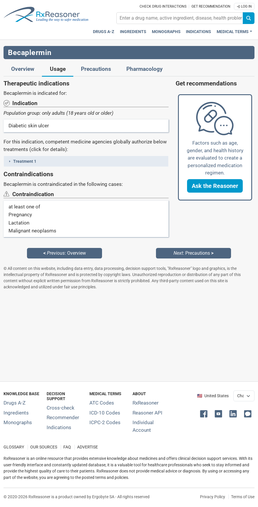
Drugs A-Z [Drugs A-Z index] (103, 31)
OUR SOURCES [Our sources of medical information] (43, 447)
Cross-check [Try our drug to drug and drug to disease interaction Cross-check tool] (60, 408)
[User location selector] (243, 395)
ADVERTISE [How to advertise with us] (87, 447)
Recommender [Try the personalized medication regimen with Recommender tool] (63, 417)
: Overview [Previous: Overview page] (64, 253)
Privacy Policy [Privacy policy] (212, 496)
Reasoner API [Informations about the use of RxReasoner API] (147, 413)
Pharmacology (144, 69)
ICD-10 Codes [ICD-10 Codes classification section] (104, 413)
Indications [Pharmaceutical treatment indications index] (198, 31)
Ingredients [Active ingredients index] (133, 31)
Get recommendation (210, 6)
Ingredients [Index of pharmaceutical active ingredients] (16, 413)
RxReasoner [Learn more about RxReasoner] (146, 403)
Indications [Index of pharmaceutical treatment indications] (59, 427)
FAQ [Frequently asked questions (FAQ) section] (67, 447)
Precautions (96, 69)
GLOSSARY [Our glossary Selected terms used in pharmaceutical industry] (14, 447)
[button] (86, 161)
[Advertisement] (129, 335)
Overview (22, 69)
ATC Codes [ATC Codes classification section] (101, 403)
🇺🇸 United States (213, 395)
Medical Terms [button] (233, 31)
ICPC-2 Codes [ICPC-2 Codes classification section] (104, 422)
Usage (58, 69)
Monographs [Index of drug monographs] (18, 422)
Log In (244, 6)
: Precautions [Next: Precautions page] (193, 253)
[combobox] (179, 18)
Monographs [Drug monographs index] (166, 31)
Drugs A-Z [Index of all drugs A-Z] (15, 403)
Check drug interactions (163, 6)
